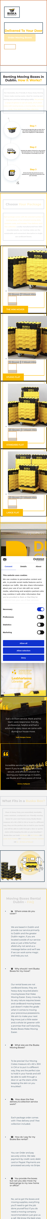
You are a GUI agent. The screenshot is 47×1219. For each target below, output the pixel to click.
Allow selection (23, 650)
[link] (12, 911)
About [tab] (38, 566)
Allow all (23, 643)
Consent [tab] (8, 566)
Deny (23, 658)
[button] (20, 37)
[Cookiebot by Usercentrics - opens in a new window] (33, 559)
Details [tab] (23, 566)
